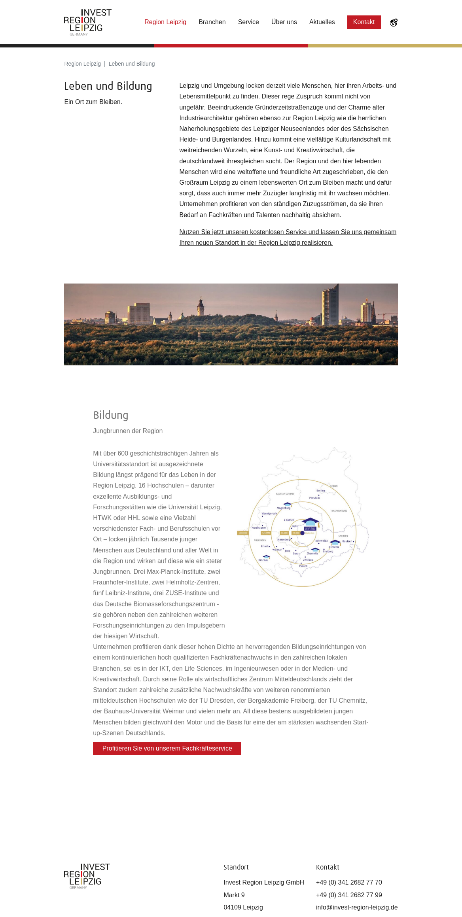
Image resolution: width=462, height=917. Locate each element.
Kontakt (364, 22)
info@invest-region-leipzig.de (357, 907)
